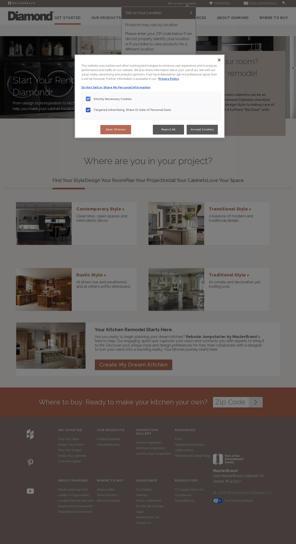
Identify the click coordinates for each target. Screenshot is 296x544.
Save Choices (116, 129)
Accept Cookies (202, 129)
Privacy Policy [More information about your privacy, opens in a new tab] (168, 79)
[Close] (219, 60)
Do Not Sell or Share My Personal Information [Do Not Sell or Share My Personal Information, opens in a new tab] (116, 87)
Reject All (168, 129)
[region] (149, 96)
